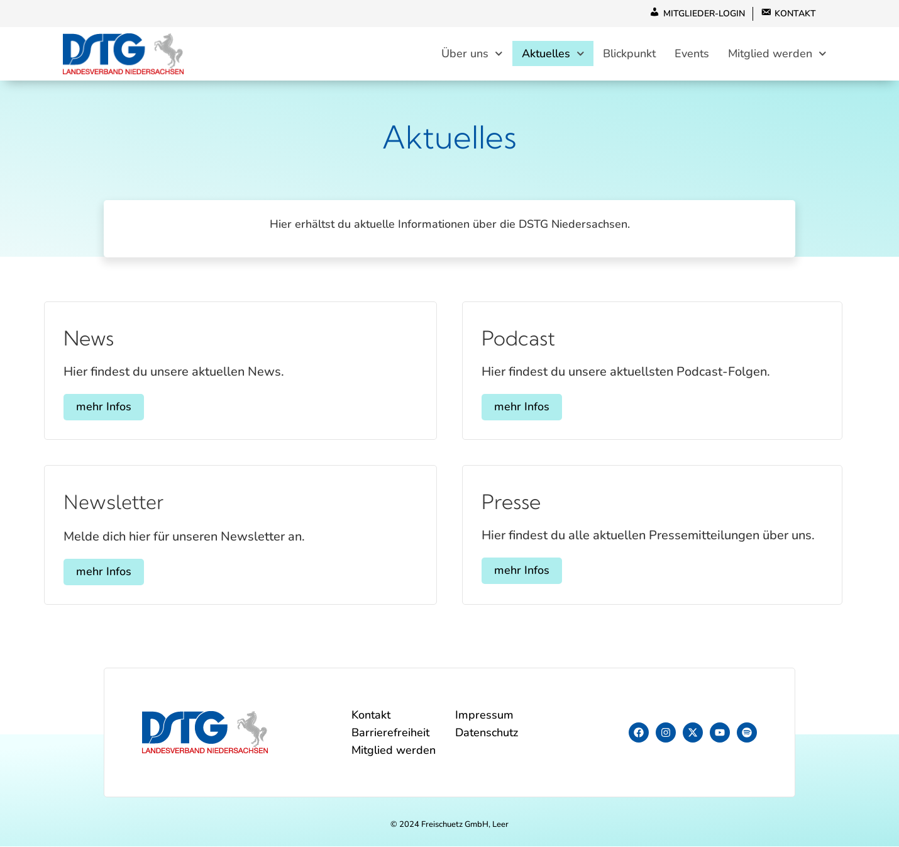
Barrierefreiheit (390, 733)
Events (692, 54)
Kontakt (370, 715)
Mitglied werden (777, 53)
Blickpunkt (629, 54)
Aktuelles (553, 53)
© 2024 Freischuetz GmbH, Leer (449, 825)
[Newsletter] (79, 469)
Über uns (472, 53)
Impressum (484, 715)
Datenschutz (486, 733)
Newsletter (113, 503)
